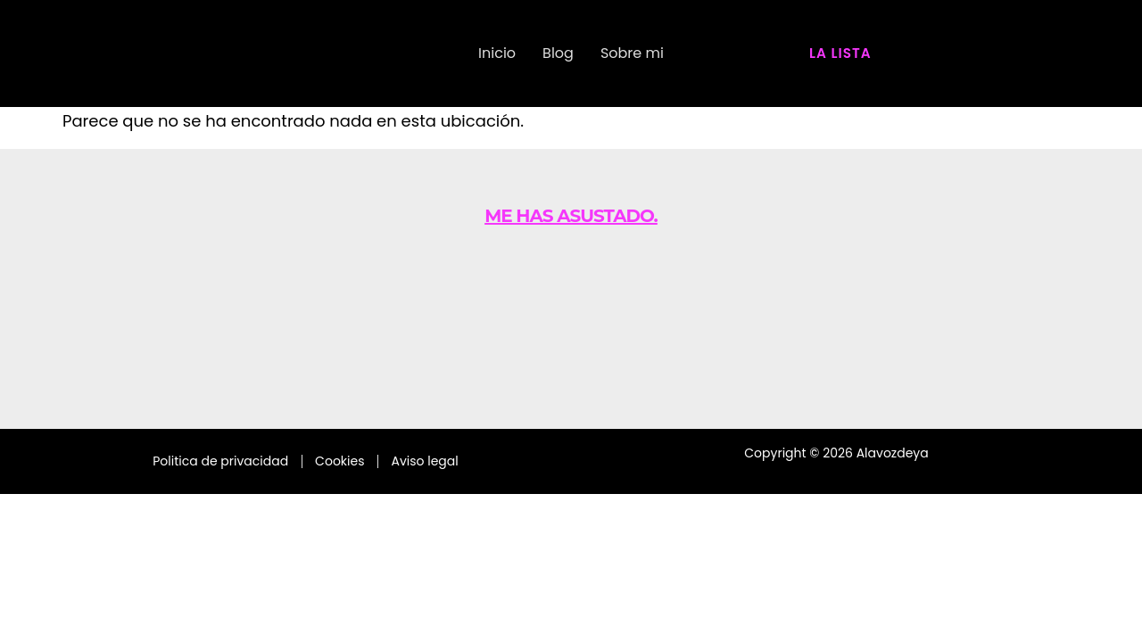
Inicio (497, 53)
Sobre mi (632, 53)
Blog (558, 53)
